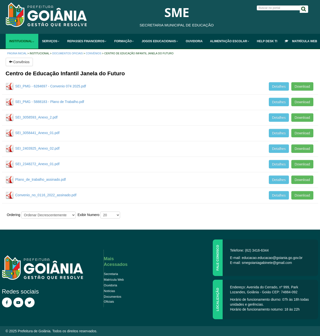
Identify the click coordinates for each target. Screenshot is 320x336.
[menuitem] (22, 41)
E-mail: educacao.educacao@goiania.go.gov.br (266, 258)
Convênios (93, 53)
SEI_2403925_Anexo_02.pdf (37, 148)
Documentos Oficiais (67, 53)
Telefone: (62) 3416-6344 (249, 250)
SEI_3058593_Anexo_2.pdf (36, 117)
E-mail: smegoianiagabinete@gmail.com (261, 263)
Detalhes (279, 86)
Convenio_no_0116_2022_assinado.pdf (46, 195)
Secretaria (111, 274)
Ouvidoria (110, 285)
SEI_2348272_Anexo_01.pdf (37, 164)
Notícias (109, 291)
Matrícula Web (114, 279)
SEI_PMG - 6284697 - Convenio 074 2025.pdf (50, 86)
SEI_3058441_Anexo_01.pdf (37, 133)
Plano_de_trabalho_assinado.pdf (40, 179)
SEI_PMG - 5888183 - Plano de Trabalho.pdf (49, 102)
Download (302, 86)
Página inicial (17, 53)
